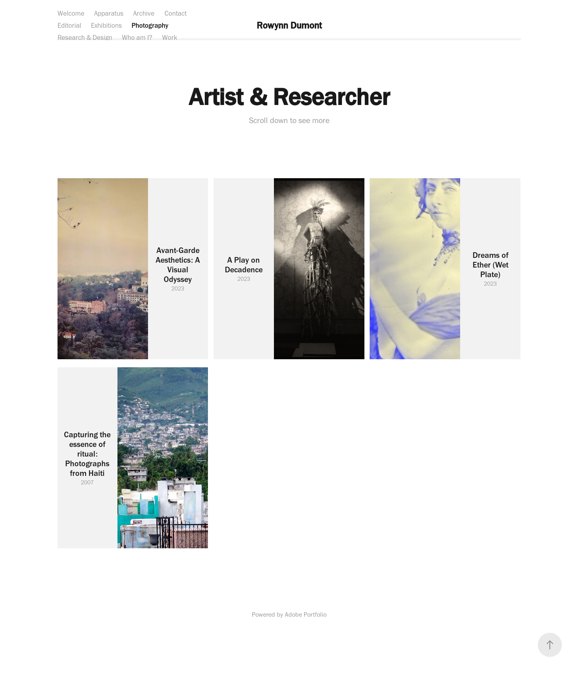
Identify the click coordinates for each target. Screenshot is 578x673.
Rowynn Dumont (289, 25)
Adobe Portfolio (306, 614)
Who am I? (137, 37)
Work (169, 37)
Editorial (69, 25)
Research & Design (85, 37)
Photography (150, 25)
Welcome (71, 13)
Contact (176, 13)
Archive (143, 13)
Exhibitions (106, 25)
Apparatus (108, 13)
